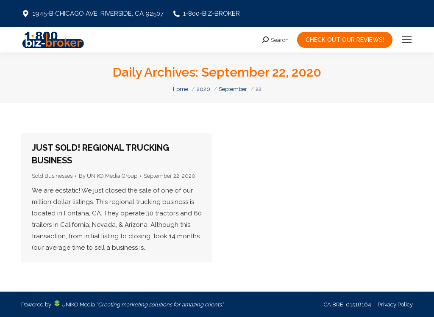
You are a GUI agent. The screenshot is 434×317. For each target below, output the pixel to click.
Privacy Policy (395, 304)
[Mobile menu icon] (407, 40)
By (108, 176)
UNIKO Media (74, 304)
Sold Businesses (52, 176)
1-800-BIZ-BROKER (206, 13)
